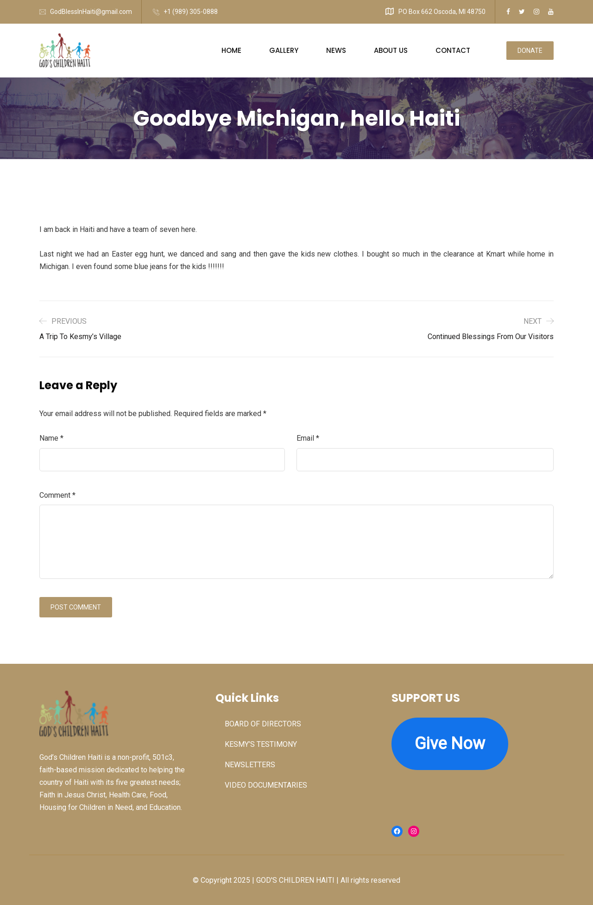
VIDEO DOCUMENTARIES (266, 785)
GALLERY (283, 50)
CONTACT (452, 50)
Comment (57, 495)
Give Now (450, 743)
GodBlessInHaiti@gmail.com (91, 11)
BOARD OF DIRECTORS (263, 723)
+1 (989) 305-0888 (191, 11)
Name (51, 438)
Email (307, 438)
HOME (231, 50)
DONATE (530, 50)
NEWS (336, 50)
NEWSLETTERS (250, 764)
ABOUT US (391, 50)
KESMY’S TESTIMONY (261, 744)
